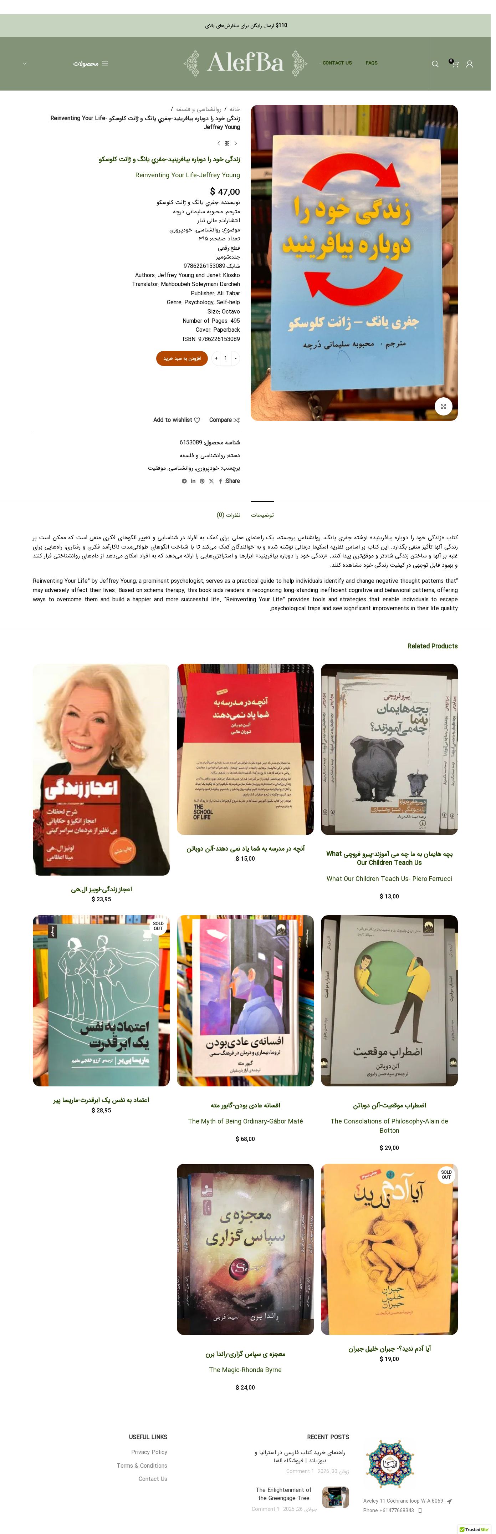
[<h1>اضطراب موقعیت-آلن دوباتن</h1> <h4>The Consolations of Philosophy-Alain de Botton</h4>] (389, 1001)
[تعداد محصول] (225, 359)
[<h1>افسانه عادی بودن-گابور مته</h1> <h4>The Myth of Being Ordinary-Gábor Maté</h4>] (245, 1001)
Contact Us (153, 1481)
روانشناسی (181, 468)
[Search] (435, 64)
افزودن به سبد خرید (182, 359)
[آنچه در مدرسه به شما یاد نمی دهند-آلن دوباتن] (245, 750)
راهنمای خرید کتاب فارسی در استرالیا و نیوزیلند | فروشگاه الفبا (300, 1458)
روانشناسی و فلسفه (198, 109)
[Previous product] (235, 143)
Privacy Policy (149, 1454)
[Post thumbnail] (335, 1501)
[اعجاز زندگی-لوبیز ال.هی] (101, 770)
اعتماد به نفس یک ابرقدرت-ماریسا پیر (101, 1101)
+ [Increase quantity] (216, 359)
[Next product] (218, 143)
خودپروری (207, 468)
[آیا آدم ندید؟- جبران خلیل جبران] (389, 1250)
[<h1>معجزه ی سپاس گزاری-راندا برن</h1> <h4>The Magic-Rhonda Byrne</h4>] (245, 1250)
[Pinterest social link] (202, 482)
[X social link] (211, 482)
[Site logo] (245, 63)
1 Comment (300, 1473)
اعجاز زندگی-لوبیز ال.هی (101, 890)
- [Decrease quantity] (235, 359)
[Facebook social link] (220, 482)
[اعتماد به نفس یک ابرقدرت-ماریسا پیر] (101, 1001)
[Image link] (390, 1465)
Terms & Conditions (142, 1468)
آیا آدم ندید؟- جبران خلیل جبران (389, 1350)
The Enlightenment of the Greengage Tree (284, 1496)
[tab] (262, 512)
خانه (235, 109)
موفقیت (157, 468)
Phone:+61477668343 (388, 1513)
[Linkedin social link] (193, 482)
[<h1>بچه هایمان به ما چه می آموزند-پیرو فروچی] (389, 750)
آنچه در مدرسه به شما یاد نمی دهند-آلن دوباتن (245, 850)
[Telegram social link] (184, 482)
